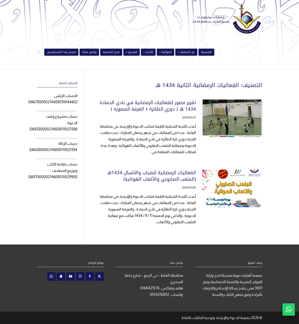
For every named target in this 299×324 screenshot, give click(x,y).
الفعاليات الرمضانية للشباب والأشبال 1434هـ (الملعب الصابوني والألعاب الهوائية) (151, 176)
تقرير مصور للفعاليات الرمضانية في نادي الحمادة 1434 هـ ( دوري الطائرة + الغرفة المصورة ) (148, 105)
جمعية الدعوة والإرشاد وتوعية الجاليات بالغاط (215, 318)
